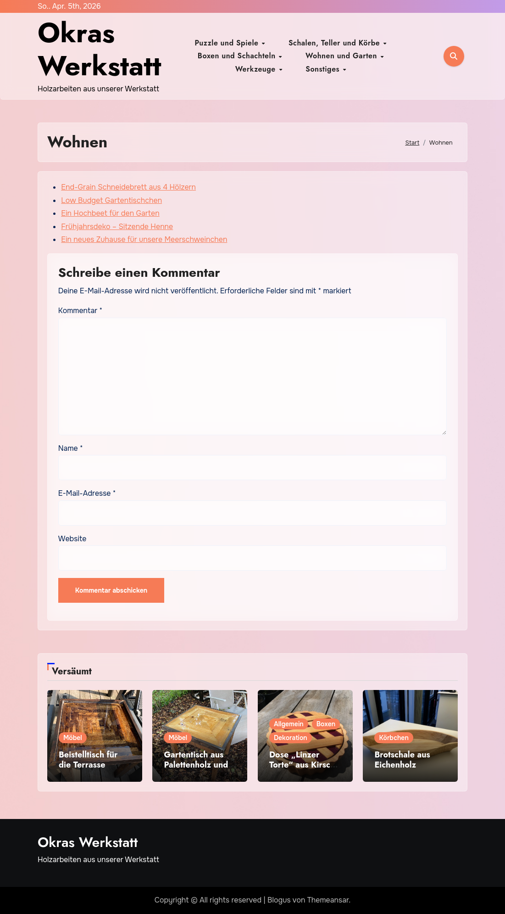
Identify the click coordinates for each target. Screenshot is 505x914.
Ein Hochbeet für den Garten (110, 213)
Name (70, 448)
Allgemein (289, 724)
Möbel (72, 738)
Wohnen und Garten (246, 62)
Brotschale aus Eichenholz (402, 760)
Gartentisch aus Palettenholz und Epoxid (196, 764)
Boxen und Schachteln (388, 49)
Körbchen (393, 738)
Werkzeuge (315, 62)
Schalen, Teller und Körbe (290, 49)
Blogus (279, 900)
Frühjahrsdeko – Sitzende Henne (117, 226)
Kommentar (80, 310)
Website (72, 539)
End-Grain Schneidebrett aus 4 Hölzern (128, 187)
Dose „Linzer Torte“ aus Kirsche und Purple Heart (304, 764)
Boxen (326, 724)
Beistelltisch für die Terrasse (88, 760)
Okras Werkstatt (99, 49)
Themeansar (328, 900)
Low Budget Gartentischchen (111, 200)
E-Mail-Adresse (87, 493)
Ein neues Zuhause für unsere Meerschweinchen (144, 239)
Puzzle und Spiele (199, 49)
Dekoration (290, 738)
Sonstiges (367, 62)
